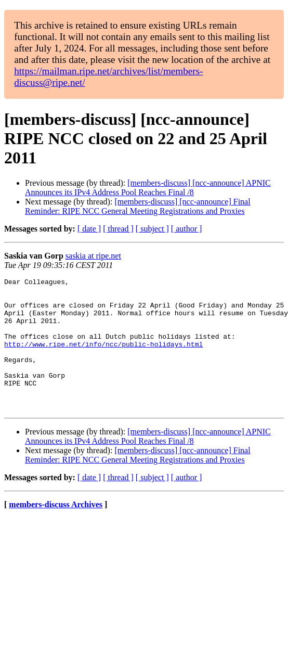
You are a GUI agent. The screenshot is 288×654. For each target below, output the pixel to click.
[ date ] (89, 228)
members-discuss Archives (55, 531)
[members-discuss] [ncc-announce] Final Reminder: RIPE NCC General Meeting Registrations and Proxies (138, 206)
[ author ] (186, 228)
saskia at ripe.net (93, 255)
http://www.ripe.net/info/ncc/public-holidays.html (103, 358)
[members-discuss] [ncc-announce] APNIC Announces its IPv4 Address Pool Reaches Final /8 (148, 187)
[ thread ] (118, 228)
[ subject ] (152, 228)
